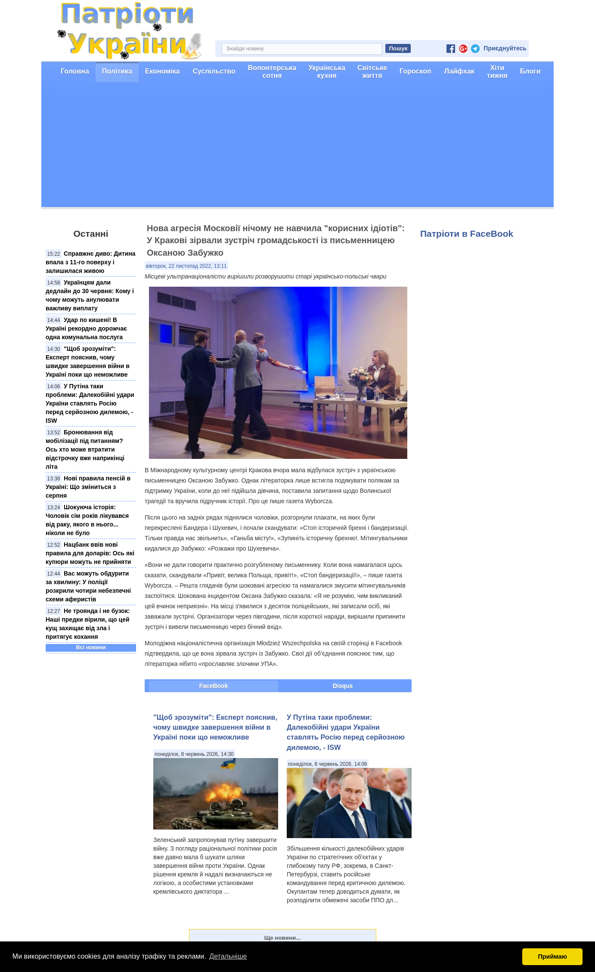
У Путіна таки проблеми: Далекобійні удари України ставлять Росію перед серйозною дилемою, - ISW (90, 403)
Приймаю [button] (552, 956)
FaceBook (213, 685)
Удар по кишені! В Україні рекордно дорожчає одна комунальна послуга (86, 328)
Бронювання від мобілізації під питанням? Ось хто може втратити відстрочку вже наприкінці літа (85, 449)
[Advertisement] (297, 147)
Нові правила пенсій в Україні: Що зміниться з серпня (88, 487)
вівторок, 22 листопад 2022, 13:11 (186, 266)
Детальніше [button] (228, 956)
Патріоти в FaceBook (466, 233)
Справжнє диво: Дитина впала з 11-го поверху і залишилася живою (91, 262)
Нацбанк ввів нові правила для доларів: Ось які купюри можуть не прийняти (90, 553)
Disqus (343, 685)
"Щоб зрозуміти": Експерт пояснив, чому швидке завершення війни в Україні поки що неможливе (215, 727)
